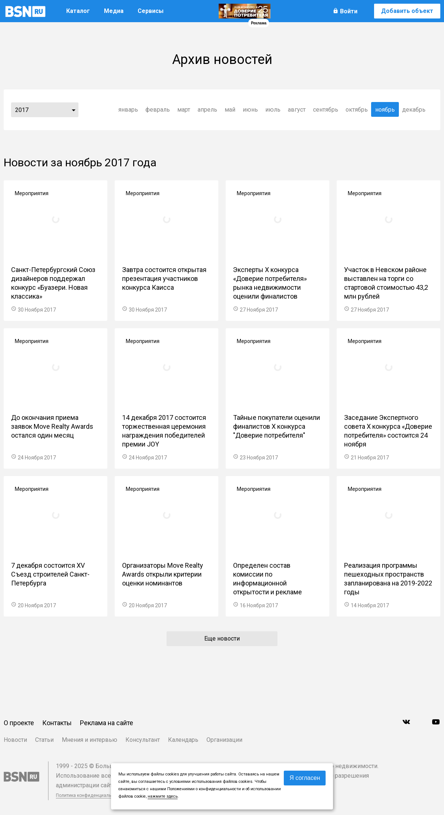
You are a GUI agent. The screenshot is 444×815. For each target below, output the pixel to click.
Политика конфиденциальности (89, 795)
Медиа (114, 10)
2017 (21, 109)
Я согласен (304, 778)
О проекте (19, 723)
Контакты (57, 723)
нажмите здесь (163, 796)
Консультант (142, 739)
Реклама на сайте (106, 723)
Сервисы (151, 10)
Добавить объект (407, 10)
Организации (224, 739)
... (73, 110)
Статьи (44, 739)
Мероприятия (31, 193)
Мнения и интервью (89, 739)
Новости (15, 739)
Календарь (183, 739)
